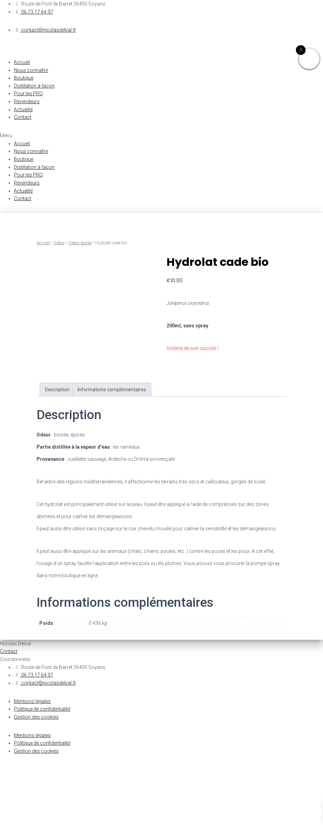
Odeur (59, 242)
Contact (22, 117)
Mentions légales (32, 760)
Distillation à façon (34, 86)
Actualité (23, 109)
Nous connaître (31, 70)
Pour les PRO (28, 93)
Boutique (23, 78)
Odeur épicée (79, 242)
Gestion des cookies (36, 776)
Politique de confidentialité (42, 768)
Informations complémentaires (112, 449)
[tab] (57, 449)
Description (57, 449)
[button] (161, 136)
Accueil (22, 62)
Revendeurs (27, 101)
